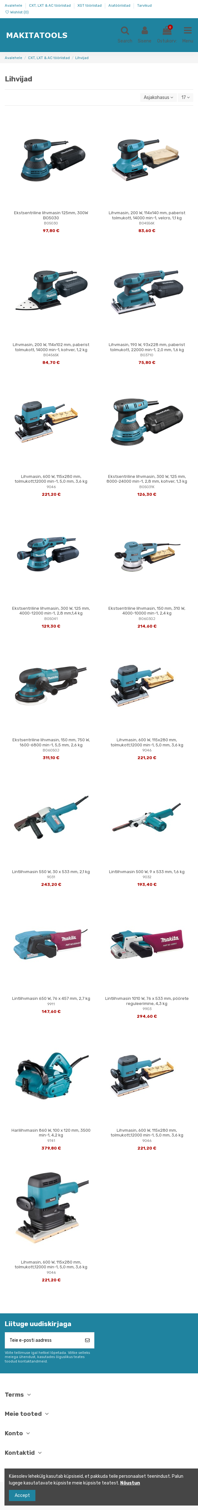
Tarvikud (144, 6)
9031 (51, 877)
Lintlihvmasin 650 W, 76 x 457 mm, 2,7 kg (51, 998)
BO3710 (146, 355)
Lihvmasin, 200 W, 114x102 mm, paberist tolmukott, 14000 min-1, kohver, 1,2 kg (51, 347)
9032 (147, 877)
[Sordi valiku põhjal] (158, 97)
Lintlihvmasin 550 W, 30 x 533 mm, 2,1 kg (51, 871)
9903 (147, 1009)
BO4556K (147, 223)
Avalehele (14, 6)
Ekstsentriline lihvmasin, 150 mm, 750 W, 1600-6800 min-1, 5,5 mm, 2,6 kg (51, 742)
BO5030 (51, 223)
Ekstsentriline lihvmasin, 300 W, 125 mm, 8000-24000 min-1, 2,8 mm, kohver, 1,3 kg (146, 479)
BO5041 (51, 619)
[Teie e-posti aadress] (43, 1340)
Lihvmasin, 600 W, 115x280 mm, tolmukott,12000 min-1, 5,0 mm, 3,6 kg (51, 479)
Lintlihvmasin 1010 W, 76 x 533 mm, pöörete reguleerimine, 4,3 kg (147, 1001)
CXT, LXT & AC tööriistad (50, 6)
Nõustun (130, 1483)
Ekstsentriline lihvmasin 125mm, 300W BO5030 (51, 215)
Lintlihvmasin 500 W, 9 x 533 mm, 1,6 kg (147, 871)
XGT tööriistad (90, 6)
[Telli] (87, 1340)
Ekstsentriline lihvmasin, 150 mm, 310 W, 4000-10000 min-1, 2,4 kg (146, 611)
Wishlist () (17, 12)
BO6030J (147, 619)
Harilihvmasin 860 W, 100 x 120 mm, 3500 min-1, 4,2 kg (51, 1133)
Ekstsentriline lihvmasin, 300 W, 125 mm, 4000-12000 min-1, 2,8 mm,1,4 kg (51, 611)
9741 (51, 1141)
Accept (22, 1495)
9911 (51, 1004)
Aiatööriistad (119, 6)
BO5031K (147, 487)
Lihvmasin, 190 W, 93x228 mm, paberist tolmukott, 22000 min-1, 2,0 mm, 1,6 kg (147, 347)
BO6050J (51, 750)
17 (185, 97)
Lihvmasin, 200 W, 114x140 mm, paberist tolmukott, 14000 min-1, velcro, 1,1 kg (147, 215)
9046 (51, 487)
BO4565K (51, 355)
